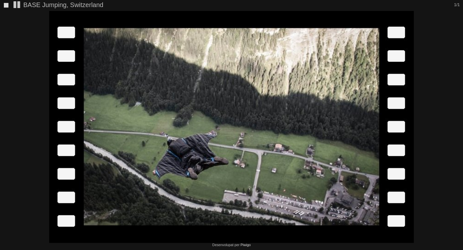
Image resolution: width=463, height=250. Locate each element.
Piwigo (246, 245)
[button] (457, 28)
